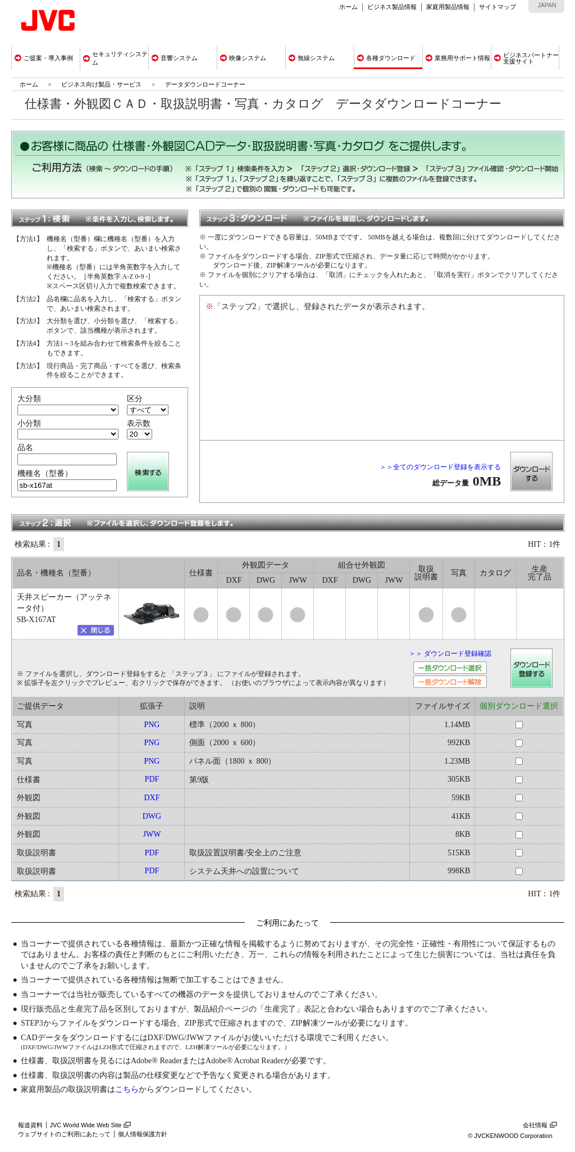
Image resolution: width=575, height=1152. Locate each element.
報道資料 (30, 1125)
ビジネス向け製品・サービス (102, 84)
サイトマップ (497, 6)
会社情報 (535, 1125)
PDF (152, 779)
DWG (152, 816)
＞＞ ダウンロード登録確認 (450, 653)
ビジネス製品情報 (392, 6)
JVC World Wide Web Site (86, 1125)
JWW (152, 834)
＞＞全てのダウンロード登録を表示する (440, 467)
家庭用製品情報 (447, 6)
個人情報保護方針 (142, 1134)
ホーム (348, 6)
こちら (127, 1089)
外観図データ (265, 565)
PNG (151, 724)
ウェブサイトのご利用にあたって (64, 1134)
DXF (151, 797)
